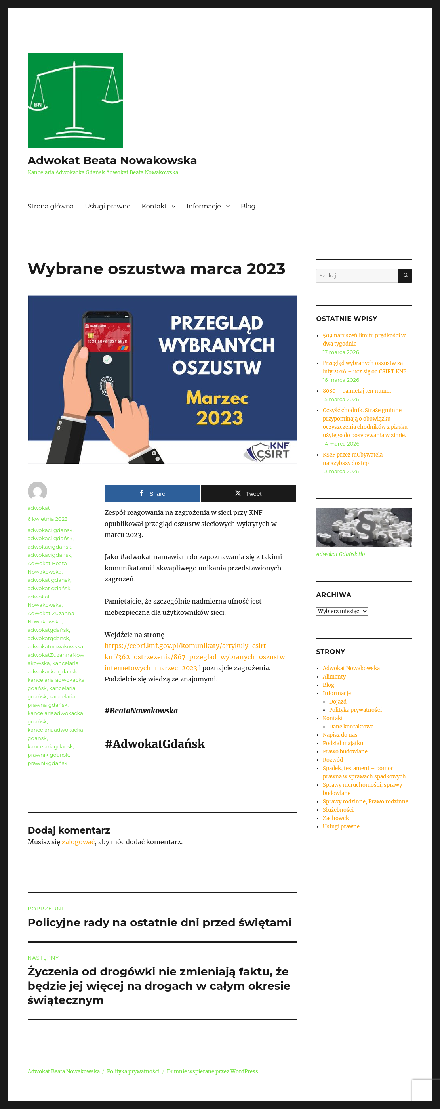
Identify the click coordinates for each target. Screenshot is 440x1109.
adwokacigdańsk (49, 546)
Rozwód (333, 760)
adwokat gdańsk (49, 588)
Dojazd (338, 701)
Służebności (338, 810)
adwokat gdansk (49, 580)
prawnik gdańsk (48, 754)
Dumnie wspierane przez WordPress (212, 1071)
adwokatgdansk (48, 638)
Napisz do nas (340, 735)
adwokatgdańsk (48, 630)
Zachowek (336, 818)
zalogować (78, 842)
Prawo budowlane (345, 751)
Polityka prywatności (355, 710)
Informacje (204, 206)
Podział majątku (343, 743)
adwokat (39, 508)
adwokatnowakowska (56, 646)
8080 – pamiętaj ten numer (357, 391)
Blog (248, 206)
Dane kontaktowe (351, 726)
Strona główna (51, 206)
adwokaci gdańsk (50, 538)
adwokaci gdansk (50, 530)
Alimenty (334, 676)
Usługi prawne (108, 206)
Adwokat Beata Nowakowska (112, 160)
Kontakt (154, 206)
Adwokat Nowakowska (351, 668)
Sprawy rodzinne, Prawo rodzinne (365, 801)
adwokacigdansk (49, 555)
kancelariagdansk (50, 746)
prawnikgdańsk (48, 763)
